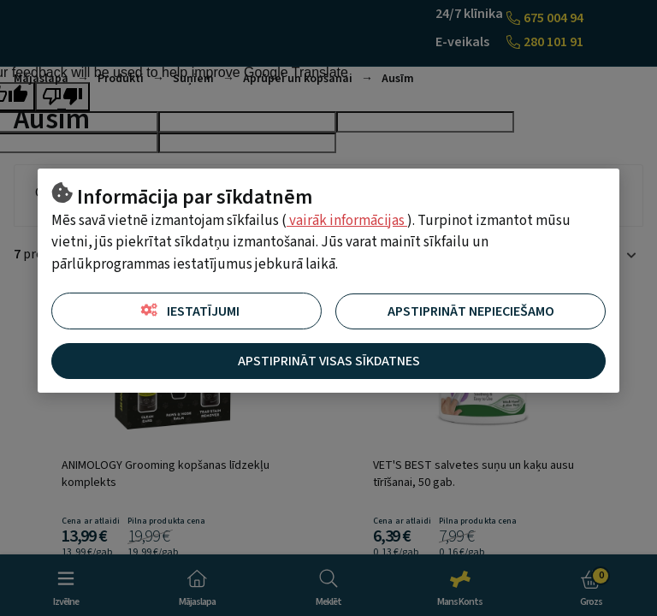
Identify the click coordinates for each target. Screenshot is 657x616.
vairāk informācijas (347, 220)
